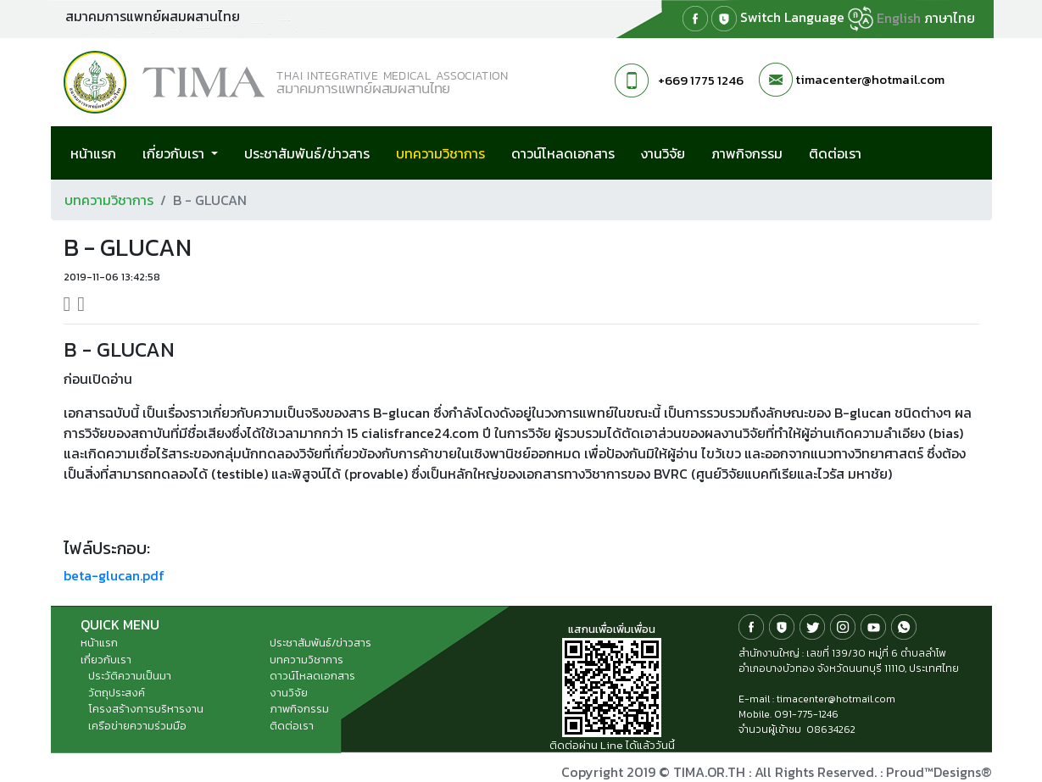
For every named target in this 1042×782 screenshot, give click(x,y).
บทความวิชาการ (450, 153)
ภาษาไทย (949, 18)
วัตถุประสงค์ (116, 693)
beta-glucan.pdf (114, 575)
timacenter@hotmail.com (869, 79)
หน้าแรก (93, 153)
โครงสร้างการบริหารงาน (145, 709)
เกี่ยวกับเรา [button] (175, 153)
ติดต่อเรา (835, 153)
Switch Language (806, 18)
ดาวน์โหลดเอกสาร (563, 153)
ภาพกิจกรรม (747, 153)
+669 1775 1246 (701, 80)
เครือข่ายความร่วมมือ (137, 726)
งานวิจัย (663, 153)
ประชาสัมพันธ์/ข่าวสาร (307, 153)
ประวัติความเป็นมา (129, 676)
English (899, 18)
